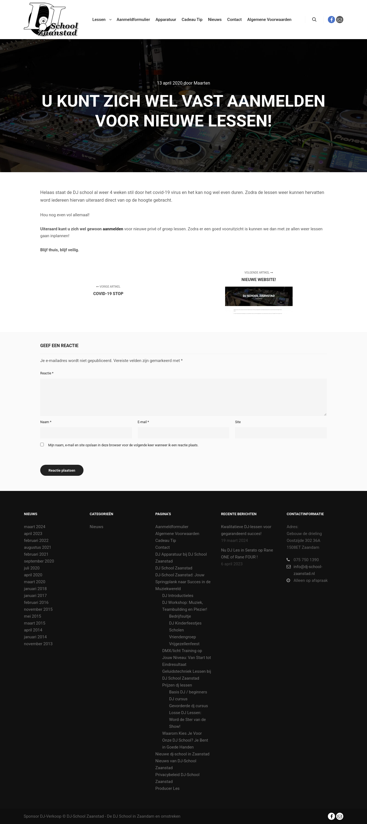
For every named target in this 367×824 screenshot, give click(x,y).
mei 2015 (32, 616)
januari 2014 (35, 636)
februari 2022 (36, 540)
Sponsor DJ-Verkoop (42, 816)
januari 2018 (35, 588)
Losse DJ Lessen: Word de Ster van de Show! (187, 719)
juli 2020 (32, 568)
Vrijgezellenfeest (184, 643)
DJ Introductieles (177, 595)
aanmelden (113, 228)
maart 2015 (34, 623)
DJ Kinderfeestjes (185, 623)
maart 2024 (34, 526)
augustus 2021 (37, 547)
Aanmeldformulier (171, 526)
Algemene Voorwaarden (177, 533)
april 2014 (33, 630)
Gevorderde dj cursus (188, 705)
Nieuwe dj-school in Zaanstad (182, 754)
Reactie (46, 373)
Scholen (176, 630)
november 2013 (38, 643)
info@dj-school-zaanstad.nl (304, 569)
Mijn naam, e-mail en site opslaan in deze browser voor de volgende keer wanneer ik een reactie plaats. (123, 445)
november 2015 (38, 609)
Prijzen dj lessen (177, 685)
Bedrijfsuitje (180, 616)
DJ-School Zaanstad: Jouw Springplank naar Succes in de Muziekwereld (183, 581)
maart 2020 (34, 581)
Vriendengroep (182, 636)
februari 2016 (36, 602)
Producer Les (167, 788)
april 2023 (33, 533)
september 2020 (39, 561)
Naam (45, 422)
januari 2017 (35, 595)
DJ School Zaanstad (173, 568)
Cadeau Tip (165, 540)
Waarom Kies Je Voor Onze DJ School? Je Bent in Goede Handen (185, 740)
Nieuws (96, 526)
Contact (162, 547)
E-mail (143, 422)
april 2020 (33, 574)
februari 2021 (36, 554)
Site (238, 422)
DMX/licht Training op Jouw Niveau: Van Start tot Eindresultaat (186, 657)
